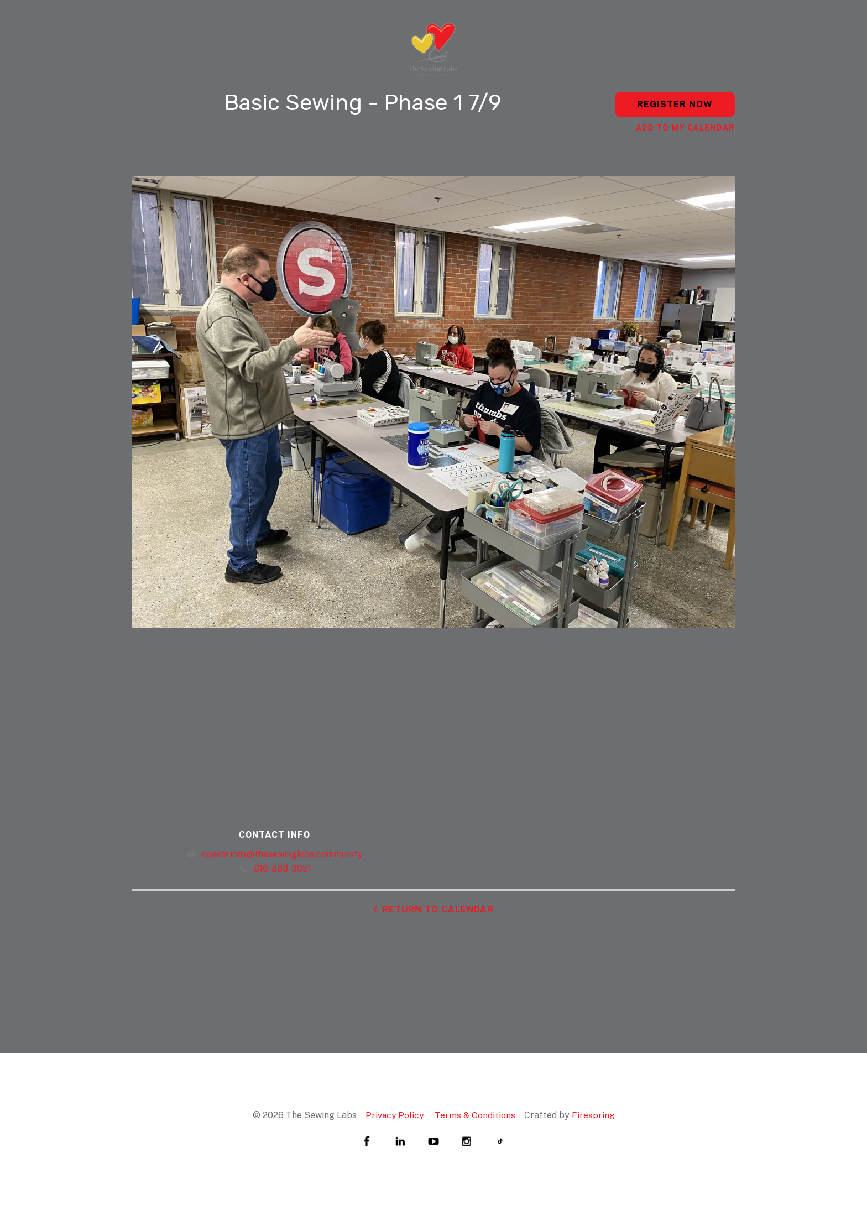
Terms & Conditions (475, 1115)
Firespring (593, 1115)
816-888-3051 (282, 868)
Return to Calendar (438, 909)
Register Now (675, 104)
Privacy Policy (394, 1115)
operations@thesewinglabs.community (282, 854)
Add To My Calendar (685, 127)
